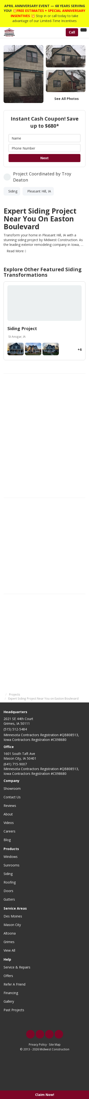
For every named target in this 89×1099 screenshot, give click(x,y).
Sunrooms (11, 865)
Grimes (9, 942)
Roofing (10, 882)
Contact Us (12, 797)
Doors (8, 891)
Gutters (9, 899)
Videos (9, 822)
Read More (15, 251)
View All (9, 950)
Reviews (10, 805)
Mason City (12, 924)
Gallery (9, 1001)
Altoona (10, 933)
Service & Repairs (17, 967)
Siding (8, 873)
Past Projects (14, 1010)
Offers (8, 975)
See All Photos (66, 98)
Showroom (12, 788)
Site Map (55, 1044)
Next (44, 158)
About (8, 814)
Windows (11, 856)
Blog (7, 839)
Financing (11, 993)
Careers (9, 831)
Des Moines (13, 916)
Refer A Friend (14, 984)
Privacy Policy (38, 1044)
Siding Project (22, 328)
